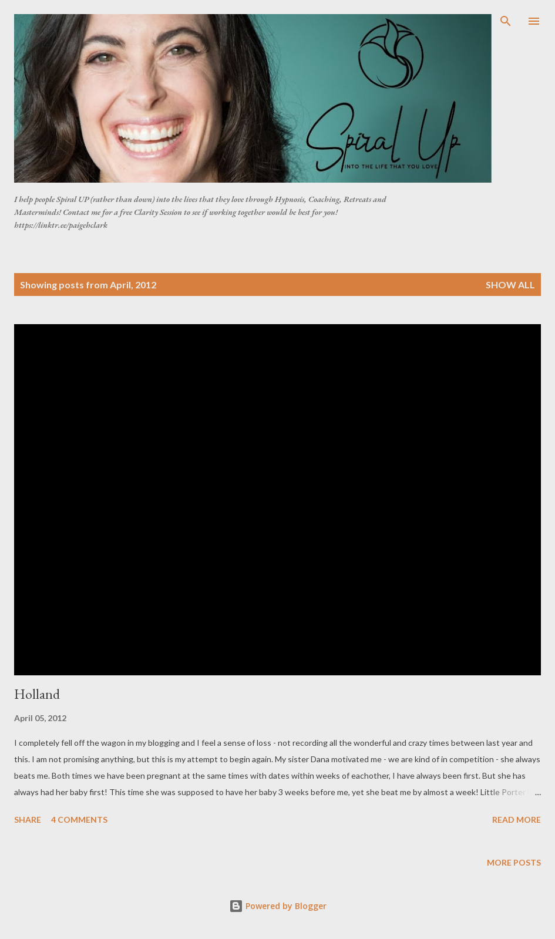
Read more (516, 819)
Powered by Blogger (278, 905)
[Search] (506, 21)
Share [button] (27, 819)
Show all (510, 284)
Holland (37, 694)
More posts (514, 862)
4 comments (79, 819)
